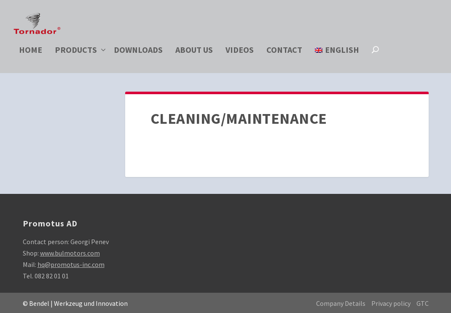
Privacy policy (391, 303)
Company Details (340, 303)
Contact (284, 52)
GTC (422, 303)
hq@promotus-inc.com (71, 264)
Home (30, 52)
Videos (240, 52)
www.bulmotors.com (70, 253)
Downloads (138, 52)
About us (194, 52)
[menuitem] (337, 61)
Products (76, 52)
